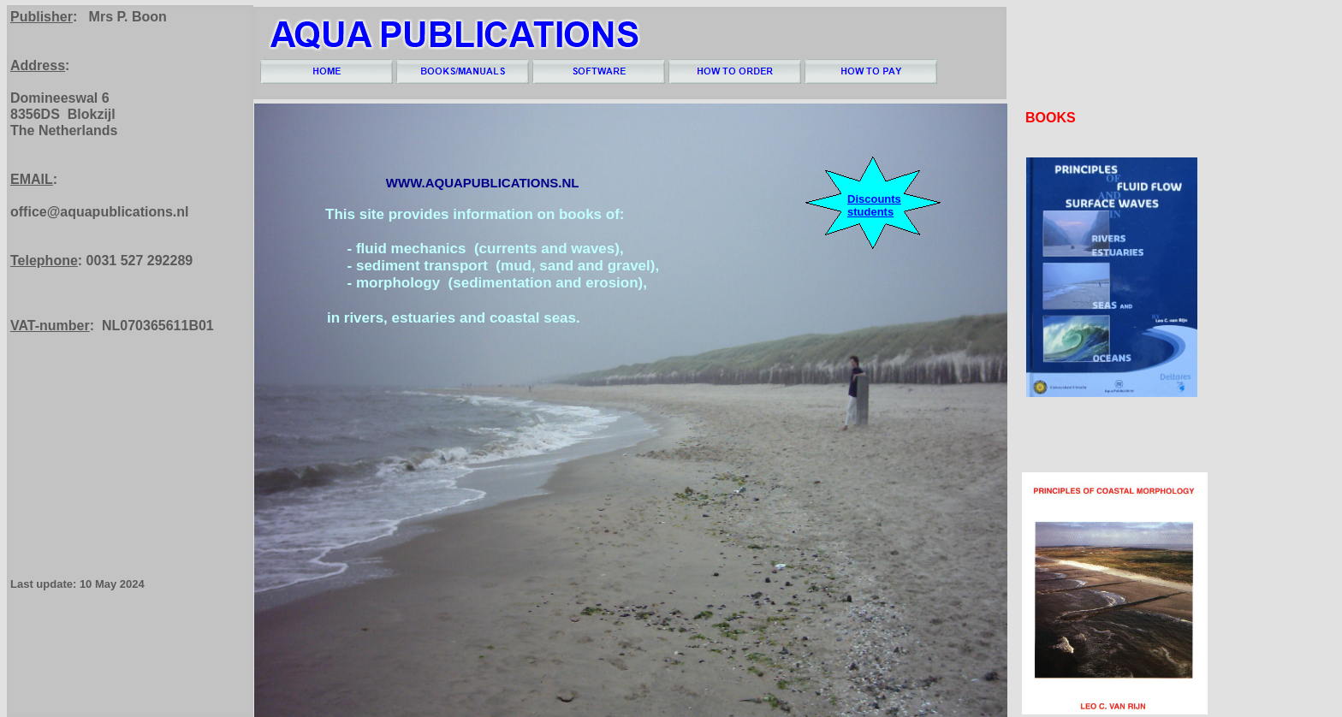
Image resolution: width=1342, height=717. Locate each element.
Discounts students (874, 205)
